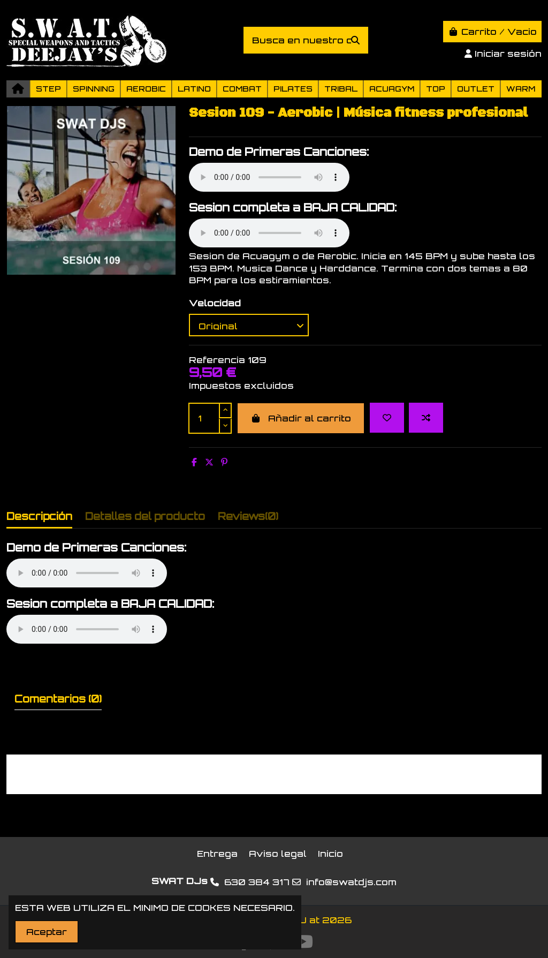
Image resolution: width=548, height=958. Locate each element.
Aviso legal (278, 853)
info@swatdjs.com (351, 882)
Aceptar (46, 931)
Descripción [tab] (39, 516)
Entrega (217, 853)
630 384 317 (257, 882)
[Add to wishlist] (387, 418)
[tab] (248, 518)
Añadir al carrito (300, 418)
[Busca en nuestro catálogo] (355, 40)
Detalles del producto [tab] (145, 516)
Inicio (330, 853)
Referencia (217, 359)
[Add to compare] (426, 418)
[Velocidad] (249, 325)
